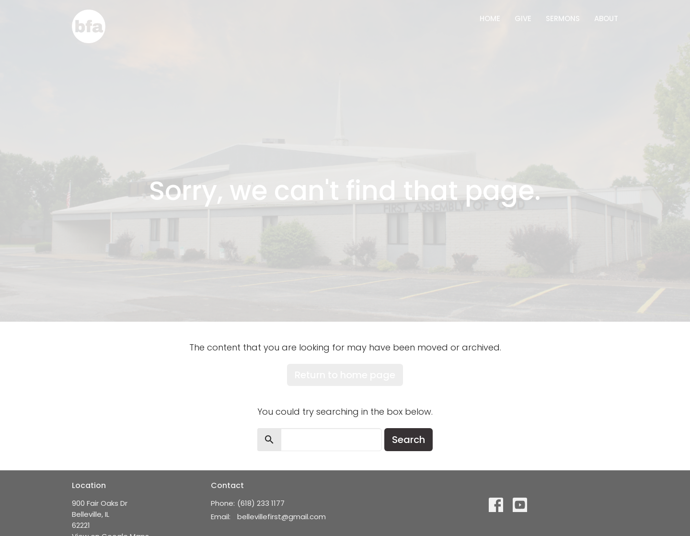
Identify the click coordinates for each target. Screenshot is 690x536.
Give (523, 18)
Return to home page (345, 375)
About (606, 18)
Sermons (563, 18)
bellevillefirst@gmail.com (281, 517)
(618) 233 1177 (261, 503)
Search (408, 439)
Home (490, 18)
